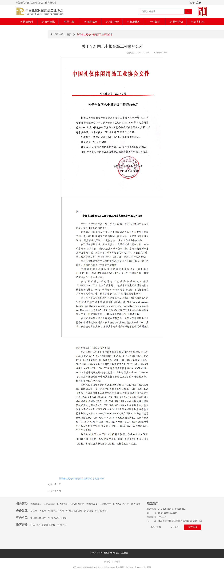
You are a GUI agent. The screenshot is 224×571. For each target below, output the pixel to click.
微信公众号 (155, 527)
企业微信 (174, 527)
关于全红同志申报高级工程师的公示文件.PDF (81, 478)
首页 (69, 34)
